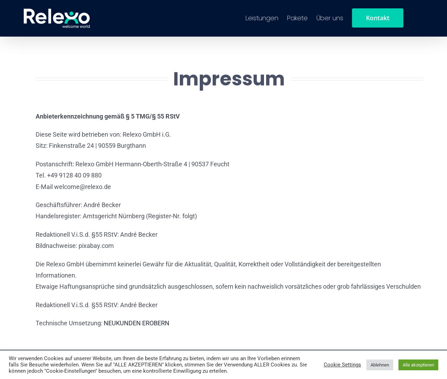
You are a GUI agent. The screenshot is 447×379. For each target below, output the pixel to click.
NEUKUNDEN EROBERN (136, 323)
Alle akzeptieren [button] (418, 364)
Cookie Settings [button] (342, 365)
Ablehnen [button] (380, 364)
